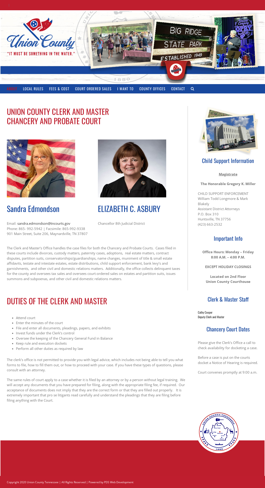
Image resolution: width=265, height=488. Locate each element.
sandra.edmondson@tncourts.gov (43, 223)
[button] (192, 88)
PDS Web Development (118, 482)
